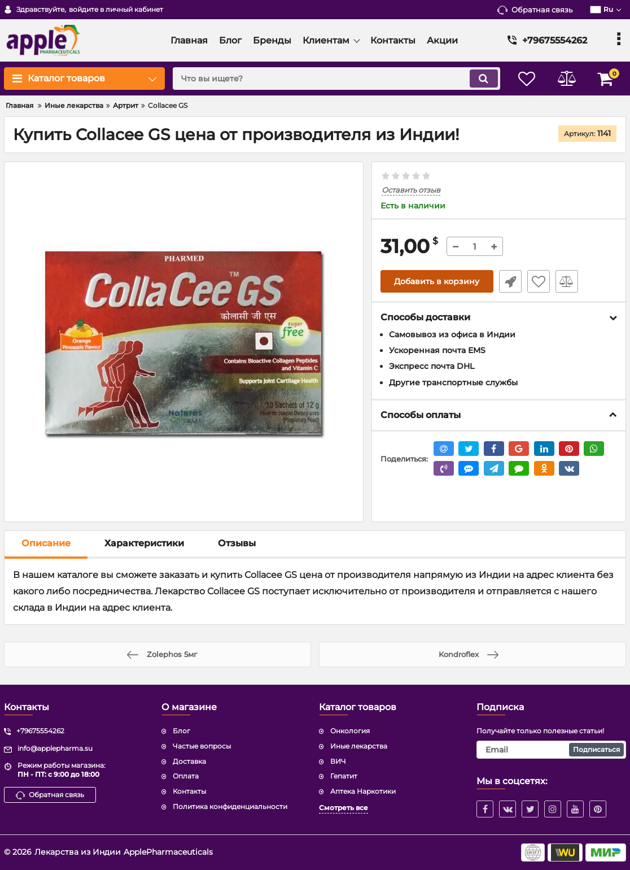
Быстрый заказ (510, 281)
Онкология (350, 731)
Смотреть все (343, 807)
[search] (336, 78)
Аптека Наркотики (363, 791)
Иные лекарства (358, 746)
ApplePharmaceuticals (168, 852)
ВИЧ (338, 761)
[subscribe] (551, 750)
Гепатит (343, 776)
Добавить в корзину (436, 281)
